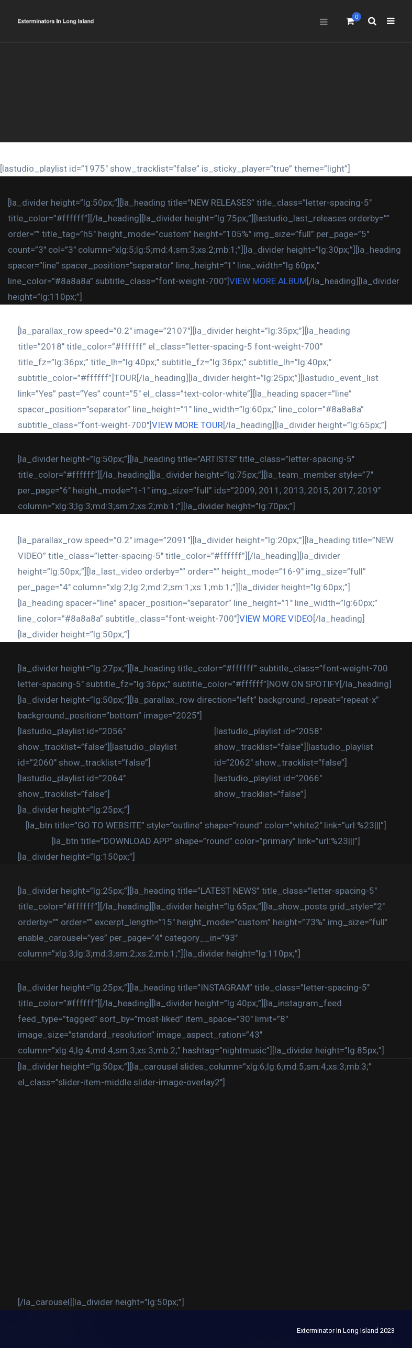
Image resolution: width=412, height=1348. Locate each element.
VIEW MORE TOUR (187, 425)
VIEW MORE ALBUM (268, 281)
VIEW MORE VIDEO (276, 618)
